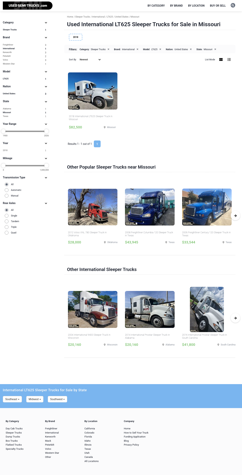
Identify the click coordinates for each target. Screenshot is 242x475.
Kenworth (24, 52)
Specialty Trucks (14, 448)
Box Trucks (12, 440)
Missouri (24, 112)
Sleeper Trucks (24, 29)
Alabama (24, 108)
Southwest (57, 399)
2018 (24, 150)
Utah (86, 452)
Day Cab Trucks (14, 428)
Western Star (24, 64)
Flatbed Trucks (14, 444)
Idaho (87, 440)
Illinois (87, 444)
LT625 (24, 79)
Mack (48, 440)
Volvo (24, 60)
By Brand (176, 5)
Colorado (89, 432)
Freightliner (24, 45)
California (89, 428)
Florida (88, 436)
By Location (196, 5)
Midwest (35, 399)
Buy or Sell (218, 5)
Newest (90, 59)
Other (48, 457)
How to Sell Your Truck (136, 432)
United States (24, 93)
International (24, 48)
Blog (126, 440)
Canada (88, 457)
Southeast (12, 399)
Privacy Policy (131, 444)
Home (127, 428)
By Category (156, 5)
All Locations (91, 461)
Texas (24, 116)
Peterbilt (24, 56)
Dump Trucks (13, 436)
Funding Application (135, 436)
